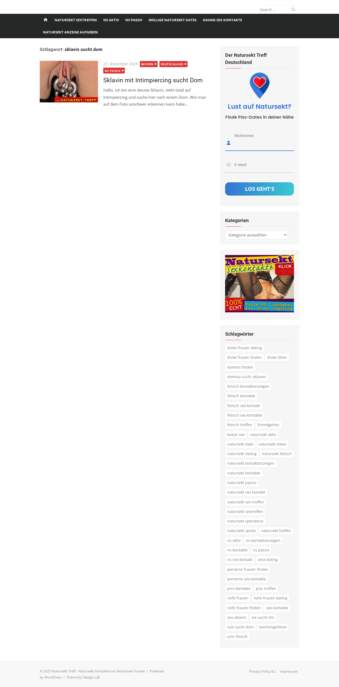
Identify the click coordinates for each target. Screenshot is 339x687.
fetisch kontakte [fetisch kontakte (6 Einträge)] (241, 395)
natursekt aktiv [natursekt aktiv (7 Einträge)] (263, 434)
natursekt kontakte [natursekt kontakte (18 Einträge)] (243, 473)
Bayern (147, 64)
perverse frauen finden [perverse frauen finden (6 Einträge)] (247, 569)
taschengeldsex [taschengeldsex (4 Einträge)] (273, 626)
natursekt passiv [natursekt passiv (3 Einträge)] (241, 482)
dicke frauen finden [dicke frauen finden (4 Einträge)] (244, 357)
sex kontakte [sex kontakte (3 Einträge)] (277, 607)
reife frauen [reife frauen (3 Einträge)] (237, 597)
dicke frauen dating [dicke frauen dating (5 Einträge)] (244, 347)
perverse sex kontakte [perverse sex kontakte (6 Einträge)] (246, 578)
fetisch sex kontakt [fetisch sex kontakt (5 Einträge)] (243, 405)
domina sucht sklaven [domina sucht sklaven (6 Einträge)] (246, 376)
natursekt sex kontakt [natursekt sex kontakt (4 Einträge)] (246, 492)
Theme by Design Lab (83, 677)
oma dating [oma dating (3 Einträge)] (268, 559)
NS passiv (133, 20)
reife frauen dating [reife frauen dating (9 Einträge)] (270, 597)
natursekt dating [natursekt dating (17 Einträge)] (242, 453)
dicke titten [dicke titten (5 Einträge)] (277, 357)
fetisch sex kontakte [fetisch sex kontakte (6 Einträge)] (244, 415)
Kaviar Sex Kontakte (222, 20)
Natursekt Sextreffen (76, 20)
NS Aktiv (111, 20)
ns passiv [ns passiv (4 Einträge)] (261, 549)
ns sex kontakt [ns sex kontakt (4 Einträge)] (239, 559)
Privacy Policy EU (262, 671)
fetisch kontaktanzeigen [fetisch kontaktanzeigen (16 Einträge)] (248, 386)
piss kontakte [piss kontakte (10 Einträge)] (239, 588)
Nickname (244, 135)
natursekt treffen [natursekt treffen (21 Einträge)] (276, 530)
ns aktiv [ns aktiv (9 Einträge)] (234, 540)
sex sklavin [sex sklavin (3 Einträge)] (236, 617)
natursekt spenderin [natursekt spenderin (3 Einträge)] (245, 521)
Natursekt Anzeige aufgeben (70, 32)
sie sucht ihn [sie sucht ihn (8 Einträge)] (263, 617)
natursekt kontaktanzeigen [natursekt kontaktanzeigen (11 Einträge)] (250, 463)
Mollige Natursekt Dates (173, 20)
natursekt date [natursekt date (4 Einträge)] (240, 444)
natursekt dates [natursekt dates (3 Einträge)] (272, 444)
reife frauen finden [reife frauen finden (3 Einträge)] (244, 607)
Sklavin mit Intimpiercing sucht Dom (153, 80)
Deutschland (172, 64)
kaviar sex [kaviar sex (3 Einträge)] (236, 434)
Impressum (289, 671)
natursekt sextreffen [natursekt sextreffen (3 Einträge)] (245, 511)
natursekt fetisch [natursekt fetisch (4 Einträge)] (277, 453)
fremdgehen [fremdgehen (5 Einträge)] (268, 424)
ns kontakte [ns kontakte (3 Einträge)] (237, 549)
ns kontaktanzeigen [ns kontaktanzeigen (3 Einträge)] (263, 540)
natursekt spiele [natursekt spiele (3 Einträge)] (241, 530)
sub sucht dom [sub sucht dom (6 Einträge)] (240, 626)
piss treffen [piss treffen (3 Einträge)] (266, 588)
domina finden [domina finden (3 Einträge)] (240, 367)
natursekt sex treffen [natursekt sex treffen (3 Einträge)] (245, 501)
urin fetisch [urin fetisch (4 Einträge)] (237, 636)
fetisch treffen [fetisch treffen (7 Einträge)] (239, 424)
